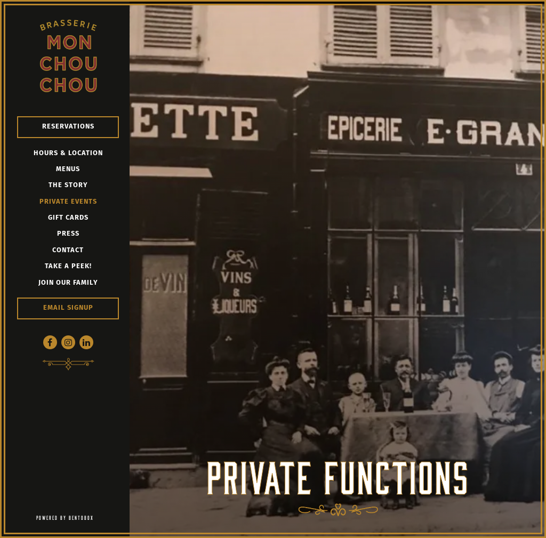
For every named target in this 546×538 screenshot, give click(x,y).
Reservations (68, 126)
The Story (68, 185)
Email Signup (68, 307)
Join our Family (68, 282)
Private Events (68, 201)
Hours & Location (68, 153)
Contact (68, 250)
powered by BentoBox (83, 516)
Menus (68, 169)
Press (68, 233)
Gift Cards (68, 217)
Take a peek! (68, 266)
